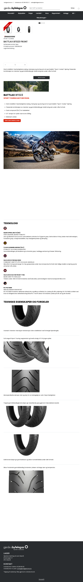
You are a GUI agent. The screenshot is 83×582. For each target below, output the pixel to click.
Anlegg (65, 13)
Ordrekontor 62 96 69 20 (22, 2)
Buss (47, 13)
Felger (31, 13)
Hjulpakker (21, 13)
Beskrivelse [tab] (41, 122)
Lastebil (38, 13)
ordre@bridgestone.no (37, 2)
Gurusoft (41, 579)
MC (73, 13)
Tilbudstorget (41, 18)
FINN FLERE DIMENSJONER (12, 165)
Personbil (11, 13)
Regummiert (56, 13)
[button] (40, 67)
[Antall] (15, 109)
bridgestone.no (8, 2)
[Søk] (44, 8)
